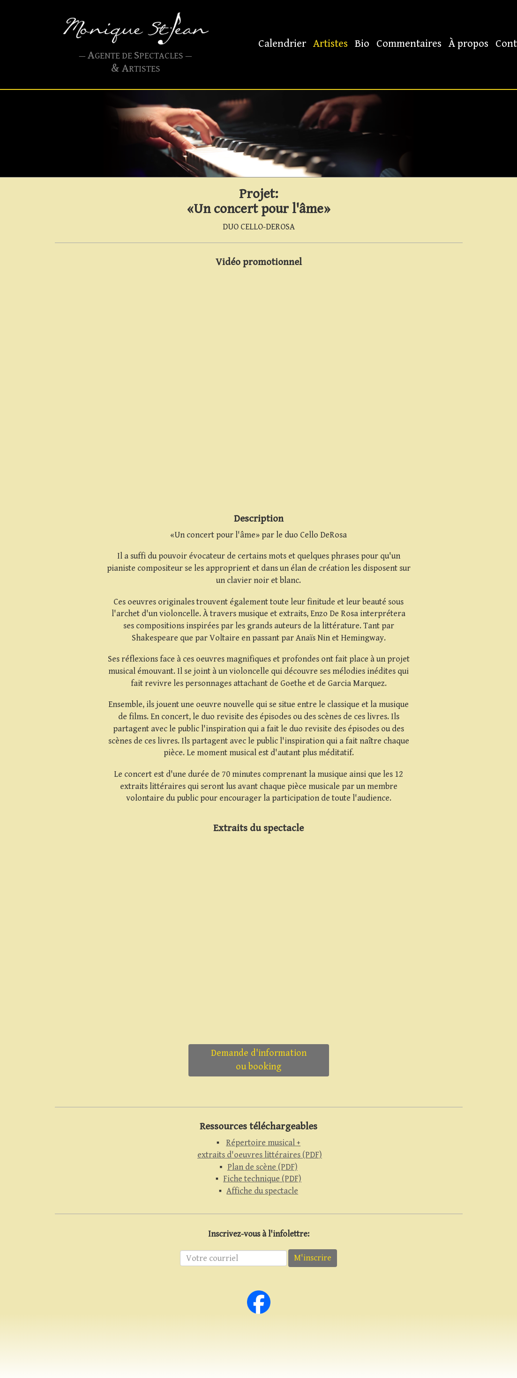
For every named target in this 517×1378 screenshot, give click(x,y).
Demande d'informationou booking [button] (259, 1060)
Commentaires (409, 43)
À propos (468, 43)
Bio (362, 43)
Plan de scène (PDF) (262, 1167)
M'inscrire (312, 1258)
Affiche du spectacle (262, 1191)
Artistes (330, 43)
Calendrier (282, 43)
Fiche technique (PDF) (262, 1179)
